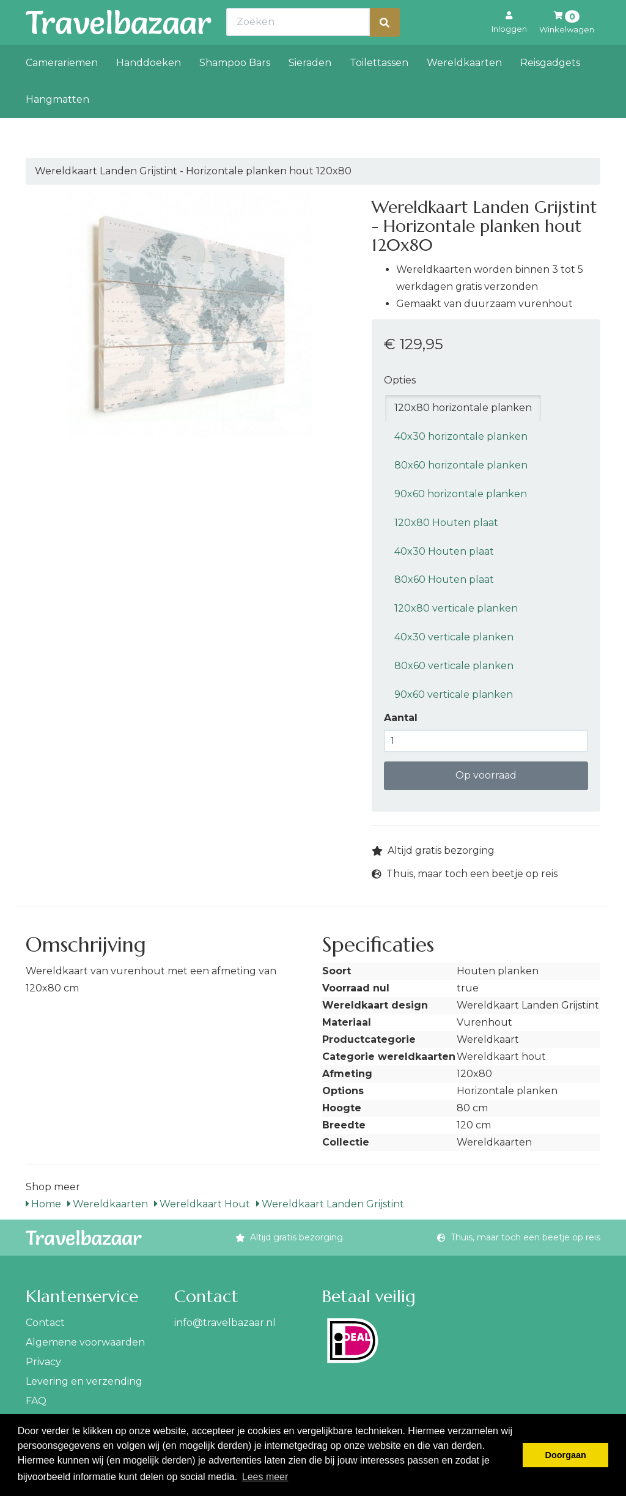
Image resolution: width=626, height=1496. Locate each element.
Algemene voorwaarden (85, 1342)
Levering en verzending (84, 1381)
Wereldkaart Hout (202, 1204)
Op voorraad (486, 775)
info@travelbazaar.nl (225, 1322)
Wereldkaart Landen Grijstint (330, 1204)
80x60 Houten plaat (444, 579)
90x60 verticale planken (453, 694)
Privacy (43, 1362)
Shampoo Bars (234, 89)
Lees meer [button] (265, 1477)
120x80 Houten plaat (446, 522)
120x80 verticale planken (456, 608)
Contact (45, 1322)
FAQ (36, 1401)
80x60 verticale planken (454, 666)
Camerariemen (62, 89)
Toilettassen (379, 89)
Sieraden (310, 89)
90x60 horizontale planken (460, 494)
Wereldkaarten (464, 89)
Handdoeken (148, 89)
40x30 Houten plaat (444, 551)
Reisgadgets (550, 89)
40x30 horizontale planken (461, 436)
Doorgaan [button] (565, 1455)
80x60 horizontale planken (461, 465)
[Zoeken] (384, 49)
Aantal (401, 718)
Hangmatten (57, 126)
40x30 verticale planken (454, 637)
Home (43, 1204)
